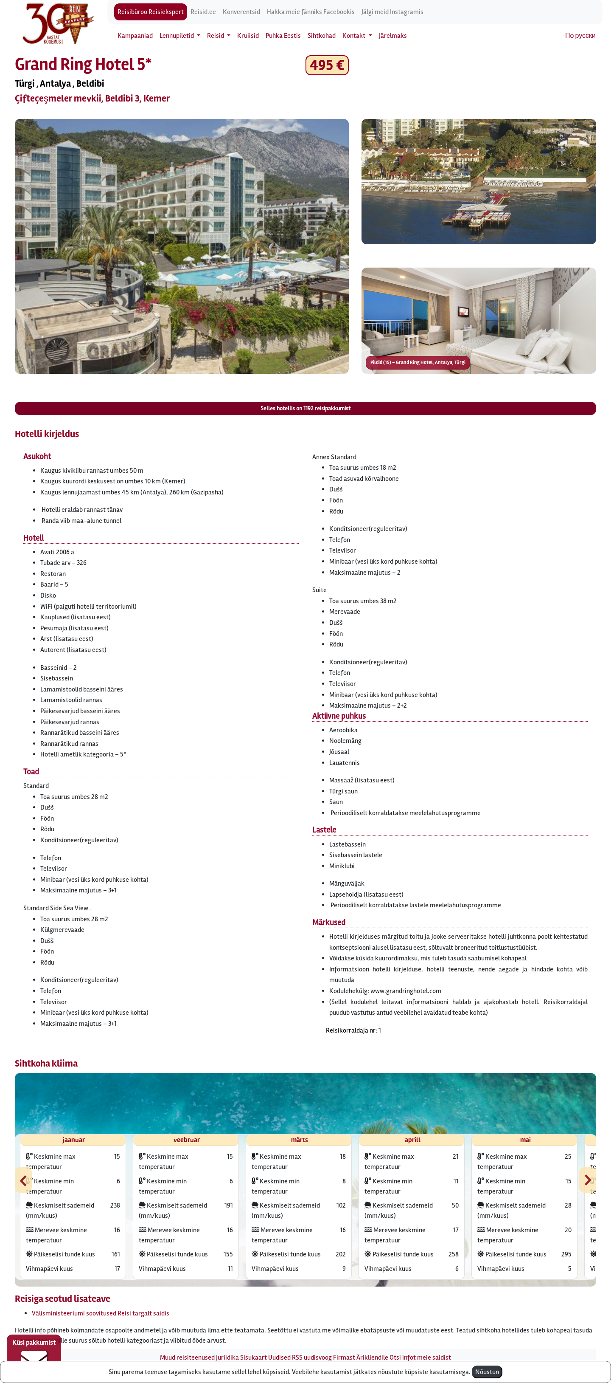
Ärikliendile (372, 1357)
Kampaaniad (135, 35)
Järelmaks (393, 35)
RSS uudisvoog (312, 1357)
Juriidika (227, 1357)
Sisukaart (253, 1357)
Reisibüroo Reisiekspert (151, 12)
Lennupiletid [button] (177, 35)
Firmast (344, 1357)
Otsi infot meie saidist (420, 1357)
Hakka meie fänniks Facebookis (311, 12)
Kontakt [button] (354, 35)
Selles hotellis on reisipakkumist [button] (305, 408)
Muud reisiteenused (187, 1357)
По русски (580, 35)
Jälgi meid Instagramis (392, 12)
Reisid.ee (203, 12)
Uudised (279, 1357)
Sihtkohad (322, 35)
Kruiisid (248, 35)
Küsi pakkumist (34, 1355)
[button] (182, 246)
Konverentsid (241, 12)
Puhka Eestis (283, 35)
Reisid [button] (216, 35)
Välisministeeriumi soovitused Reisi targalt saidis (100, 1313)
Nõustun (487, 1372)
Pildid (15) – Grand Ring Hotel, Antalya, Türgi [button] (417, 362)
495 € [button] (327, 65)
